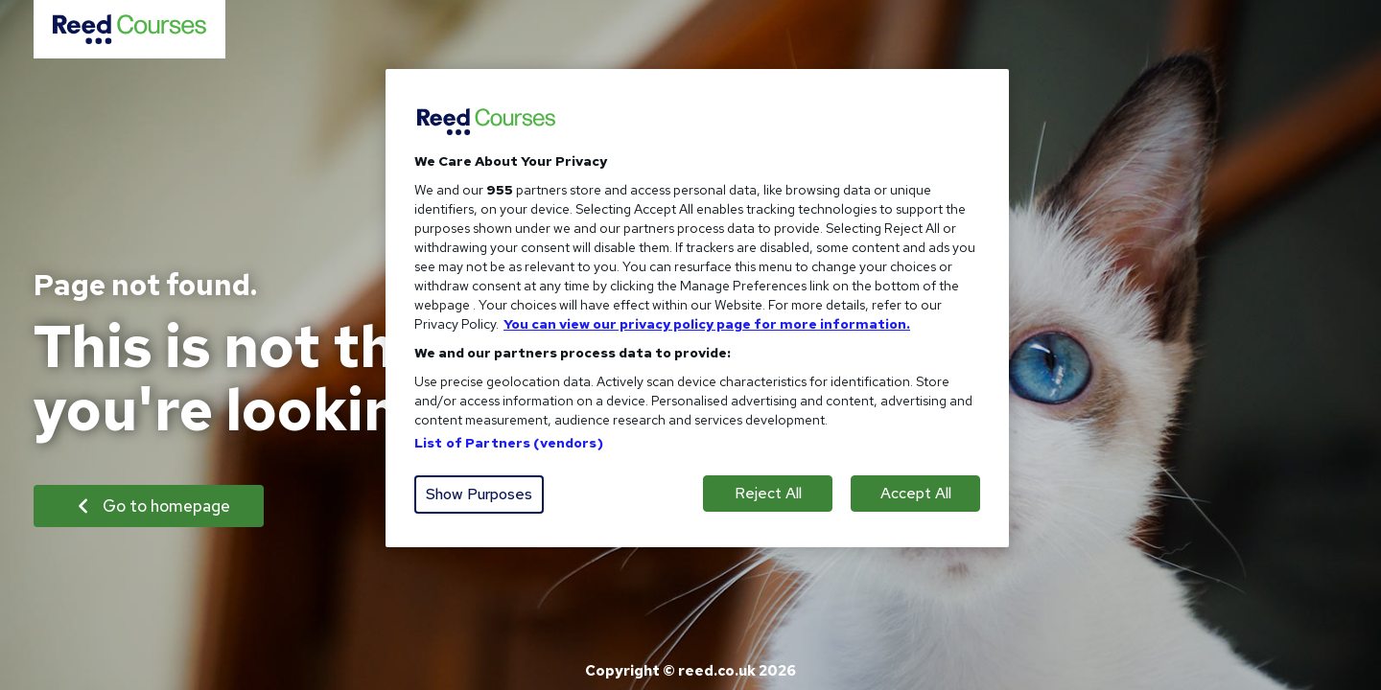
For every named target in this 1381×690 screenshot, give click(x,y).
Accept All (915, 493)
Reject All (768, 493)
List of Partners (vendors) (508, 442)
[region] (697, 308)
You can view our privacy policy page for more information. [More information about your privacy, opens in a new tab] (706, 324)
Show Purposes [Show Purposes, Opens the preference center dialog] (479, 494)
